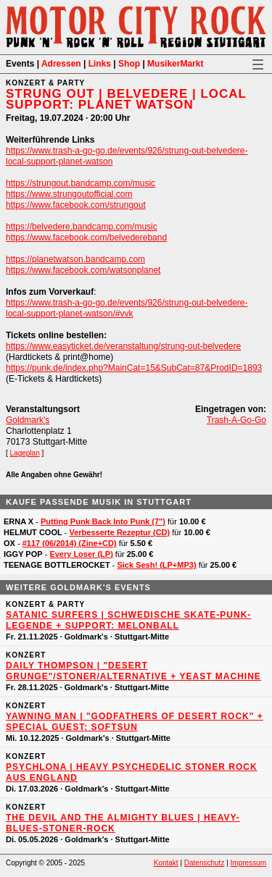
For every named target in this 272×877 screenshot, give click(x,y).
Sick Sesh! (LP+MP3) (156, 565)
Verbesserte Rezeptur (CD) (119, 532)
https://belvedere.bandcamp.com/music (81, 227)
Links (99, 64)
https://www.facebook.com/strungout (76, 205)
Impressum (248, 863)
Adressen (61, 64)
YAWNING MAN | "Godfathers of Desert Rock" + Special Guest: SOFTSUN (134, 721)
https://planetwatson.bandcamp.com (75, 259)
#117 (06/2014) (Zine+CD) (69, 543)
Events (20, 64)
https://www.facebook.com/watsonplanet (83, 270)
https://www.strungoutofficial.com (69, 194)
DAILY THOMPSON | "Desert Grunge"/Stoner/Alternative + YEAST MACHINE (133, 670)
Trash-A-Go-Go (236, 420)
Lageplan (25, 453)
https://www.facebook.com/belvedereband (86, 237)
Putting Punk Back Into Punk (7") (103, 521)
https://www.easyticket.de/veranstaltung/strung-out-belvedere (123, 346)
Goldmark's (27, 420)
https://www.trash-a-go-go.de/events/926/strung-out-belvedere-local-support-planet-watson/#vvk (127, 308)
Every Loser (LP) (80, 554)
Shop (129, 64)
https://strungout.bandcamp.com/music (80, 183)
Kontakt (166, 863)
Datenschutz (204, 863)
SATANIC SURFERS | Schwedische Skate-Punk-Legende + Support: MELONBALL (128, 620)
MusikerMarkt (175, 64)
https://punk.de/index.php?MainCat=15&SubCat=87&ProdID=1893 (134, 368)
